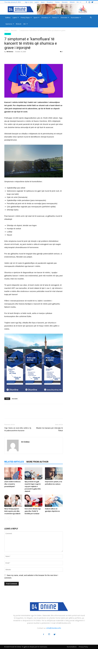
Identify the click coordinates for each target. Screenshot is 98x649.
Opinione (9, 24)
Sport (42, 2)
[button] (91, 17)
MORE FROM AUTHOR (37, 461)
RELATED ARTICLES (14, 461)
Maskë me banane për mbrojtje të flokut (49, 429)
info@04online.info (53, 628)
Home (6, 30)
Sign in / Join (29, 2)
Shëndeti (65, 2)
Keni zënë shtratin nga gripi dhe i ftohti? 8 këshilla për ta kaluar (33, 511)
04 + (79, 2)
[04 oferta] (33, 394)
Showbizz (50, 2)
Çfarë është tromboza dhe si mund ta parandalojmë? (12, 484)
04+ (25, 24)
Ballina (7, 17)
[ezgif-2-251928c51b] (33, 161)
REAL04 (72, 2)
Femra (57, 2)
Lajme (37, 2)
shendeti (15, 399)
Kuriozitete (76, 17)
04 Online (10, 51)
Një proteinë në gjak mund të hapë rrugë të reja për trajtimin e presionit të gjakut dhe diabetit (33, 486)
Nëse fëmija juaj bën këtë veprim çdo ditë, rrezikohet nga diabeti (12, 511)
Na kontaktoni (71, 647)
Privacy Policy (83, 647)
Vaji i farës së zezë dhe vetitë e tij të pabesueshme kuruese (17, 429)
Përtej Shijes (26, 17)
